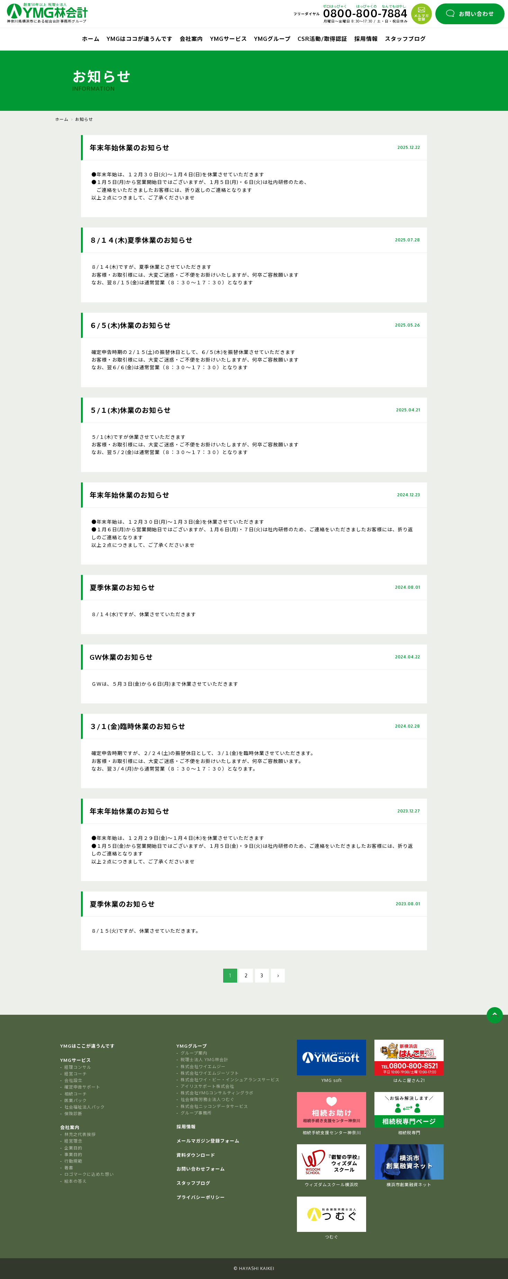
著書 (68, 1167)
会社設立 (73, 1080)
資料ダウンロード (195, 1155)
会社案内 (191, 38)
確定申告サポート (82, 1087)
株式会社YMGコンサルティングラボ (217, 1092)
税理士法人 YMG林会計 (204, 1059)
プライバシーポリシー (200, 1197)
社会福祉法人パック (84, 1107)
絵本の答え (75, 1181)
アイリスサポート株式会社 (207, 1086)
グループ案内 (194, 1053)
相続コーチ (75, 1093)
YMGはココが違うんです (140, 38)
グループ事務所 (196, 1113)
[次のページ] (278, 976)
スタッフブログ (405, 38)
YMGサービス (228, 38)
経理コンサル (77, 1067)
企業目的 (73, 1148)
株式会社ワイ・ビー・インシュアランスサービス (230, 1079)
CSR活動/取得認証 (322, 38)
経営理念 (73, 1141)
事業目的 (73, 1154)
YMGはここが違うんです (87, 1046)
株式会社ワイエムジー (203, 1066)
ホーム (91, 38)
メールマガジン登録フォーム (207, 1141)
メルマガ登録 (421, 13)
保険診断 (73, 1113)
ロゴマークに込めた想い (89, 1174)
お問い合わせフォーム (200, 1169)
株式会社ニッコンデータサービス (214, 1106)
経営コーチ (75, 1073)
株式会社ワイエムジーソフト (210, 1073)
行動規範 (73, 1161)
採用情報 (366, 38)
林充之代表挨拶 (80, 1134)
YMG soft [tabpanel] (331, 1061)
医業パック (75, 1100)
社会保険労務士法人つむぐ (208, 1099)
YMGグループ (272, 38)
